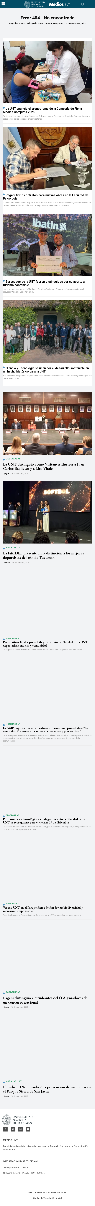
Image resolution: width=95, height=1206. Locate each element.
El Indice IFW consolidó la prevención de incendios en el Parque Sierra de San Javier (47, 1089)
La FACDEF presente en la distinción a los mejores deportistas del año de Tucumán (43, 555)
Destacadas (13, 459)
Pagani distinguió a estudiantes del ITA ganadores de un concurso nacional (45, 1000)
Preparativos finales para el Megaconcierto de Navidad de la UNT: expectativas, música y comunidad (45, 643)
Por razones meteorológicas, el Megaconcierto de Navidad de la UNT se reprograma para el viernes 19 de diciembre (44, 820)
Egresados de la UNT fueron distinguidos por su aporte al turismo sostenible (44, 283)
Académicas (13, 992)
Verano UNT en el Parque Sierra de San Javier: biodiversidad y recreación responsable (43, 909)
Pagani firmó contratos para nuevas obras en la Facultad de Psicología (45, 196)
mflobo (6, 562)
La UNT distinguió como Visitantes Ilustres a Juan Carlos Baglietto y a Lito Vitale (43, 466)
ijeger (6, 473)
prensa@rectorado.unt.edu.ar (16, 1167)
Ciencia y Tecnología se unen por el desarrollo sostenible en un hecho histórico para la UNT (46, 369)
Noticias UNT (14, 548)
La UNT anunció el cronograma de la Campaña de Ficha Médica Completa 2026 (42, 110)
